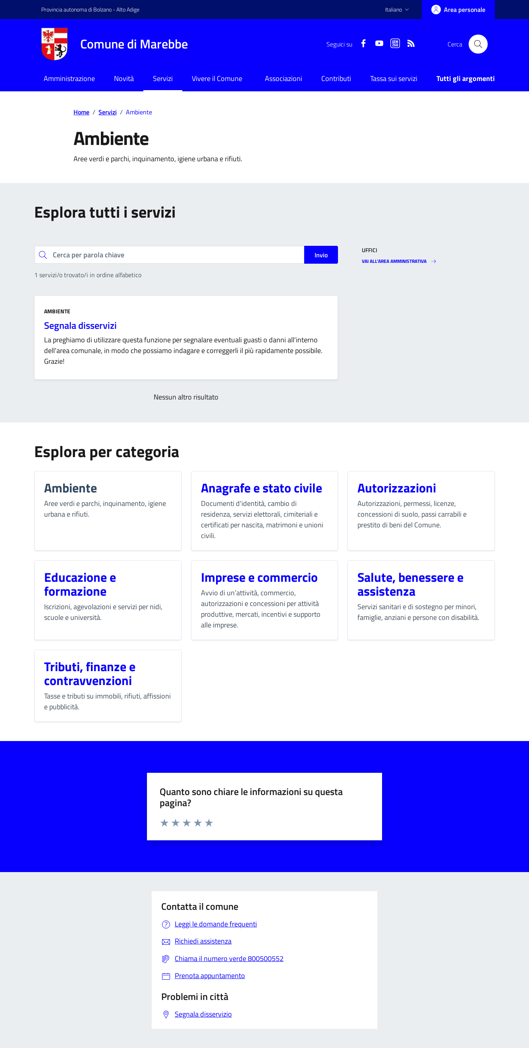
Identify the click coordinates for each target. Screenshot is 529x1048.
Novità (124, 78)
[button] (398, 9)
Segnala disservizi (80, 325)
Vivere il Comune (217, 78)
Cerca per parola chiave (34, 245)
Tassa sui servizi (393, 78)
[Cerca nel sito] (478, 44)
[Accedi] (458, 9)
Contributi (336, 78)
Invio (321, 255)
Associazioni (283, 78)
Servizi (163, 78)
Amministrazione (69, 78)
